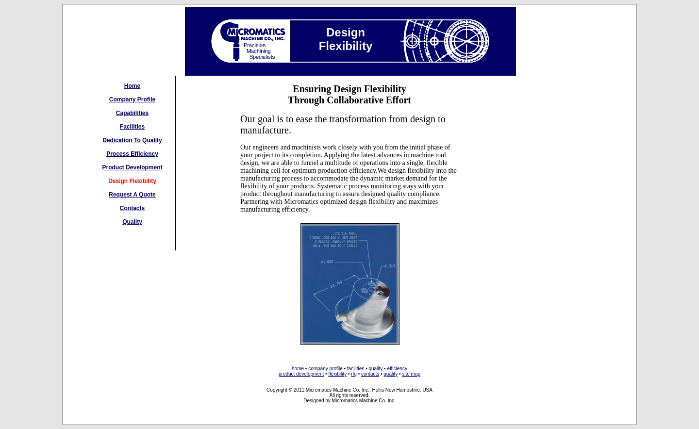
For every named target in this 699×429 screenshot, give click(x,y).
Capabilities (132, 113)
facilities (356, 368)
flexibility (337, 374)
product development (301, 374)
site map (411, 374)
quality (375, 368)
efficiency (397, 368)
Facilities (132, 126)
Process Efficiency (132, 153)
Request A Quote (132, 194)
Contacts (132, 208)
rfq (354, 374)
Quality (132, 221)
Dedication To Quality (132, 140)
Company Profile (132, 99)
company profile (325, 368)
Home (132, 85)
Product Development (132, 167)
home (298, 368)
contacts (370, 374)
